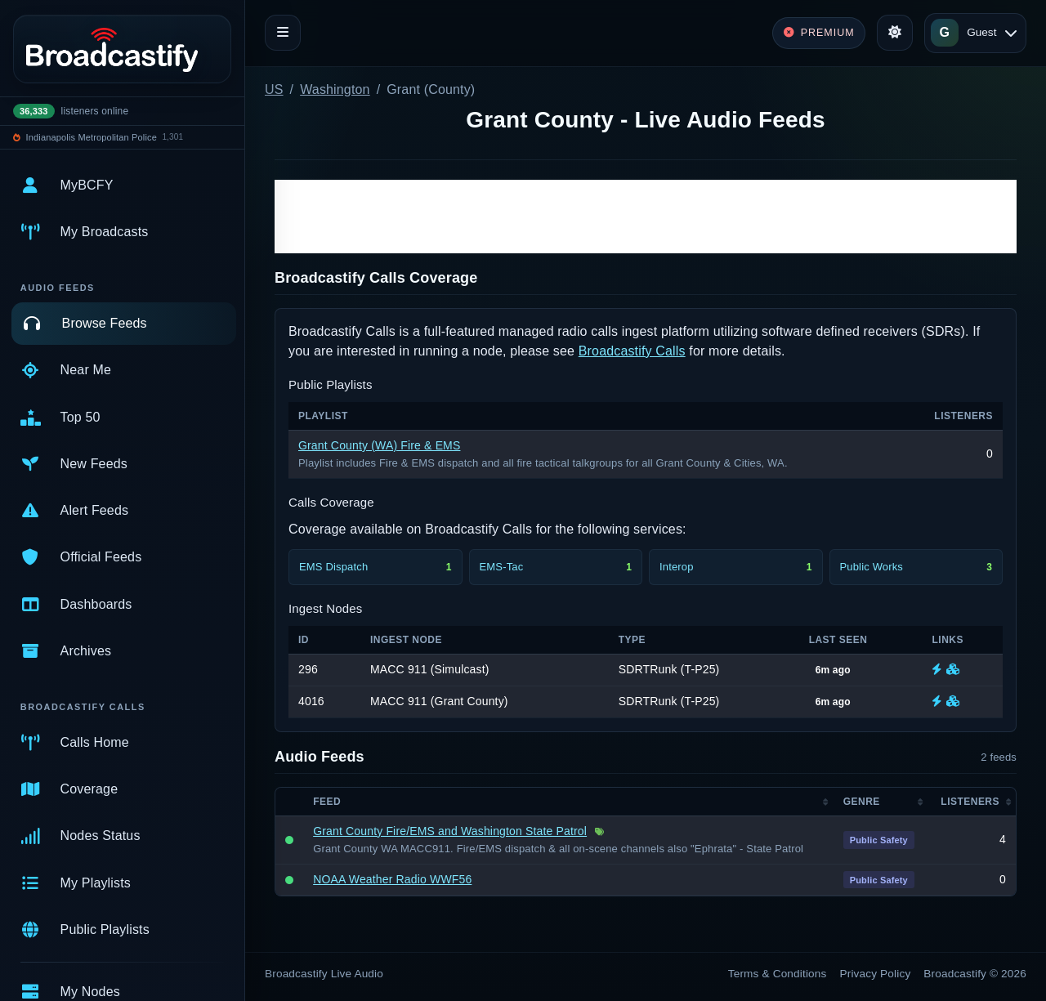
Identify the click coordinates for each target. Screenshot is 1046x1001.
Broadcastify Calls (632, 351)
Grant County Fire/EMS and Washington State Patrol (450, 831)
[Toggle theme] (895, 33)
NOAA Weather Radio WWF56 (392, 879)
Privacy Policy (875, 973)
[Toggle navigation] (283, 33)
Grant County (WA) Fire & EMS (379, 445)
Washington (335, 89)
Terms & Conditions (777, 973)
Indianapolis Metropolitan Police (91, 137)
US (274, 89)
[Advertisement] (646, 216)
